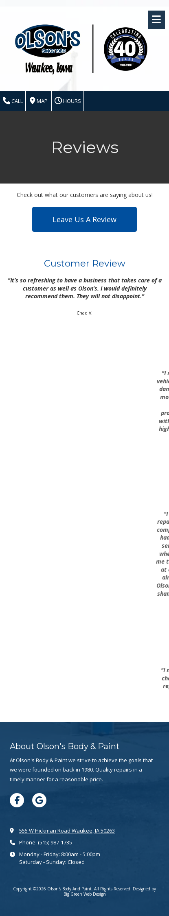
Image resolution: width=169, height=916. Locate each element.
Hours (68, 101)
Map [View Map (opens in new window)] (39, 101)
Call (13, 101)
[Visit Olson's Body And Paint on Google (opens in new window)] (39, 800)
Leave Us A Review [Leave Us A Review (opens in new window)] (84, 219)
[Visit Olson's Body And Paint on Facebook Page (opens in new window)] (17, 800)
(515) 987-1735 (55, 842)
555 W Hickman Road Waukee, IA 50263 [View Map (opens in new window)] (67, 830)
